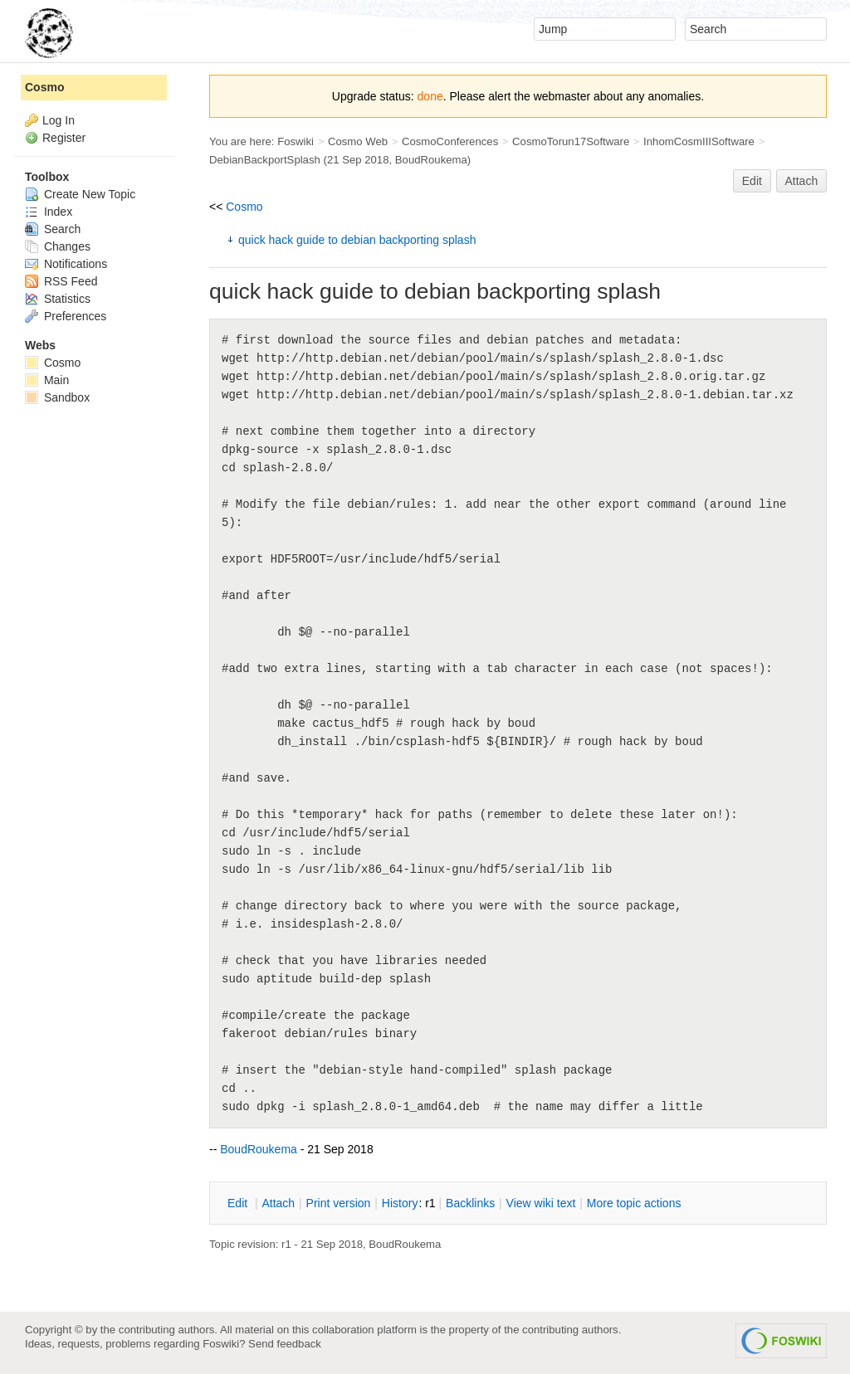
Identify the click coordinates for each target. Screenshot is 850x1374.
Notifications (66, 263)
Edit (752, 181)
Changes (57, 246)
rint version (338, 1203)
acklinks (470, 1203)
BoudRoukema (431, 159)
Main (47, 380)
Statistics (57, 298)
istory (400, 1203)
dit (239, 1203)
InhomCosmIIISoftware (699, 141)
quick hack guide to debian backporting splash (357, 239)
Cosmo (244, 206)
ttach (278, 1203)
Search (53, 229)
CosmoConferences (450, 141)
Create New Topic (80, 194)
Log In (58, 120)
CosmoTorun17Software (570, 141)
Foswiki (295, 141)
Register (63, 137)
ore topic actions (634, 1203)
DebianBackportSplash (264, 159)
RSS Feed (61, 281)
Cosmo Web (358, 141)
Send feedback (284, 1343)
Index (48, 211)
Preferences (65, 316)
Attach (801, 181)
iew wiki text (541, 1203)
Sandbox (57, 397)
